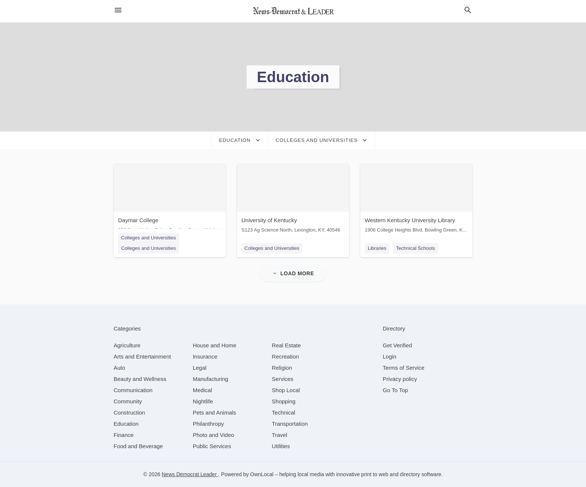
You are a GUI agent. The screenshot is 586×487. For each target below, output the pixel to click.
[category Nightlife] (203, 401)
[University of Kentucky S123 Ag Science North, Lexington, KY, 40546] (293, 200)
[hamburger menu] (118, 10)
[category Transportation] (290, 424)
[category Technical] (283, 412)
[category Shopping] (283, 401)
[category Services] (282, 379)
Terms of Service (404, 368)
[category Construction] (129, 412)
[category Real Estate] (286, 345)
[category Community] (128, 401)
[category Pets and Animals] (214, 412)
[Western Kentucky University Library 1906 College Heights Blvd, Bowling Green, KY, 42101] (416, 200)
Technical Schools (415, 248)
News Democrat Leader (190, 474)
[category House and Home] (215, 345)
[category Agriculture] (127, 345)
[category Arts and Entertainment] (142, 356)
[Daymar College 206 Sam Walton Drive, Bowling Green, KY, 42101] (169, 200)
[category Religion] (282, 368)
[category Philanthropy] (208, 424)
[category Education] (126, 424)
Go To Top (395, 390)
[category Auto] (119, 368)
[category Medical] (202, 390)
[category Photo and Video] (213, 435)
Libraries (377, 248)
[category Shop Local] (286, 390)
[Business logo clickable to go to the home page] (293, 11)
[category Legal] (200, 368)
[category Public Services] (212, 446)
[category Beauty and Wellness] (140, 379)
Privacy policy (400, 379)
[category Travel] (279, 435)
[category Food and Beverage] (138, 446)
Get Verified (397, 345)
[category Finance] (123, 435)
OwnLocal (261, 474)
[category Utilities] (281, 446)
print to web (374, 474)
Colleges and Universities (148, 238)
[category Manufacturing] (210, 379)
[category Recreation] (285, 356)
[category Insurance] (205, 356)
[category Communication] (133, 390)
